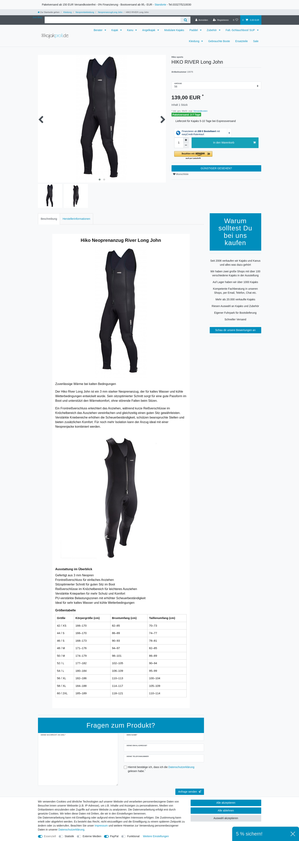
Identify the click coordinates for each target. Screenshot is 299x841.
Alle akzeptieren (225, 802)
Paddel (193, 30)
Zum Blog (37, 17)
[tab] (49, 218)
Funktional (133, 836)
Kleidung (67, 12)
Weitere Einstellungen (156, 836)
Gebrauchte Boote (219, 41)
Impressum (101, 825)
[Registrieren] (221, 20)
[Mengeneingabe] (178, 142)
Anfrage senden (189, 791)
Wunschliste (181, 174)
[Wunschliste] (235, 20)
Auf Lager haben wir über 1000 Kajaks (235, 282)
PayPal (114, 836)
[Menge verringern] (186, 145)
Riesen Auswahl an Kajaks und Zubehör (235, 306)
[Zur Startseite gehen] (49, 12)
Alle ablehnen (226, 810)
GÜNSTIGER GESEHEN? (216, 168)
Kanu (130, 30)
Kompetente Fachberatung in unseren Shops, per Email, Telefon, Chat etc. (235, 290)
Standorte (160, 4)
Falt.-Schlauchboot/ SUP (241, 30)
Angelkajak (149, 30)
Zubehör (212, 30)
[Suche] (185, 20)
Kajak (115, 30)
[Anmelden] (201, 20)
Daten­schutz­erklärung (71, 829)
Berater (98, 30)
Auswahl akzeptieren (226, 818)
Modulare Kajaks (174, 30)
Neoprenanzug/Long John (110, 12)
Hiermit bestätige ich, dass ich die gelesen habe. (161, 769)
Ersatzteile (241, 41)
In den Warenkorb (234, 142)
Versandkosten (200, 111)
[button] (216, 155)
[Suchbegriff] (113, 20)
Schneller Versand (235, 319)
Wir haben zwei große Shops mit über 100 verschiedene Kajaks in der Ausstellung (235, 273)
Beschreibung (49, 218)
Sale (255, 41)
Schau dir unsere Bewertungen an (235, 330)
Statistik (69, 836)
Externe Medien (92, 836)
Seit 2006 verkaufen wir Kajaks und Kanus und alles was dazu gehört (235, 262)
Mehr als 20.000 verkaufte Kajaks (235, 299)
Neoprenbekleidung (84, 12)
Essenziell (50, 836)
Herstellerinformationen (76, 218)
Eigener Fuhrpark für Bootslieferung (235, 312)
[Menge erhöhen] (186, 140)
